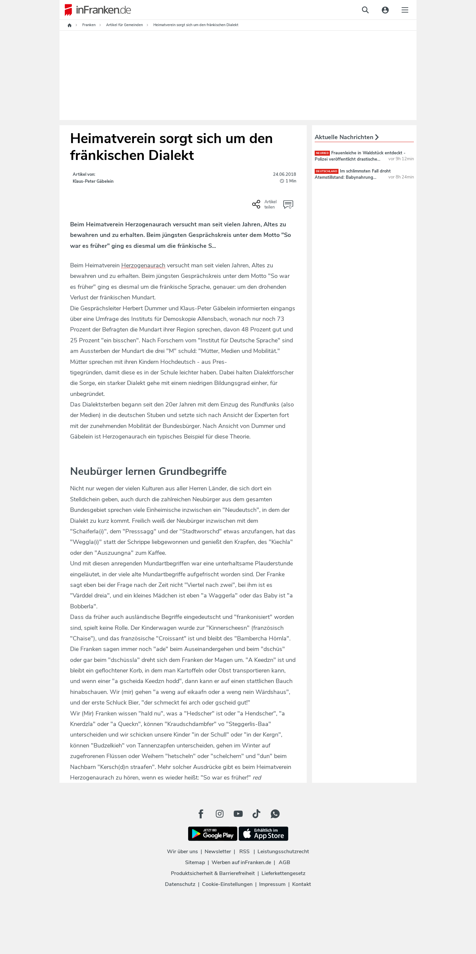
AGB (284, 862)
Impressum (272, 884)
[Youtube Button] (238, 814)
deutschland (326, 171)
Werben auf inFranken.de (241, 862)
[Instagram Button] (219, 814)
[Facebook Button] (201, 814)
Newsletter (218, 851)
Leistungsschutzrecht (283, 851)
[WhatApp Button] (275, 814)
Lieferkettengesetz (283, 873)
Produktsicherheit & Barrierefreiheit (213, 873)
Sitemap (195, 862)
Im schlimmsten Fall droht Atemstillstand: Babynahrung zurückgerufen (353, 177)
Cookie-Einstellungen (227, 884)
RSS (244, 851)
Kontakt (301, 884)
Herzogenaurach (143, 265)
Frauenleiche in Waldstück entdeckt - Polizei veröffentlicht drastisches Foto (360, 159)
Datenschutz (180, 884)
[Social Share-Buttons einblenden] (265, 206)
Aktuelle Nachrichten (347, 137)
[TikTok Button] (256, 814)
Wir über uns (182, 851)
